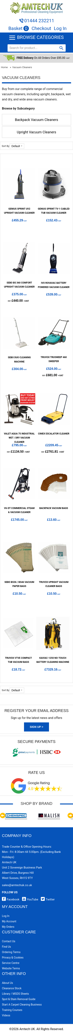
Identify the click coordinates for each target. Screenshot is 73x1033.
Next (70, 815)
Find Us (6, 946)
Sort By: (6, 146)
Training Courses (12, 1010)
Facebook (10, 899)
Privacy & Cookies (12, 957)
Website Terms (11, 968)
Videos (6, 1015)
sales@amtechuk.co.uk (17, 885)
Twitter (47, 899)
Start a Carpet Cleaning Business (22, 1004)
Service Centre (10, 962)
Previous (2, 815)
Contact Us (8, 941)
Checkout (41, 28)
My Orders (8, 926)
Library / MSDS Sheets (15, 993)
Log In (60, 28)
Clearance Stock (11, 988)
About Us (7, 982)
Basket (18, 28)
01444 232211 (39, 20)
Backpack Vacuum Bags (53, 508)
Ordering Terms (11, 952)
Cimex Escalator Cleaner (54, 433)
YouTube (29, 899)
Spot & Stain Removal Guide (18, 999)
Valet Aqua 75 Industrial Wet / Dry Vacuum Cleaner (19, 437)
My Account (9, 921)
